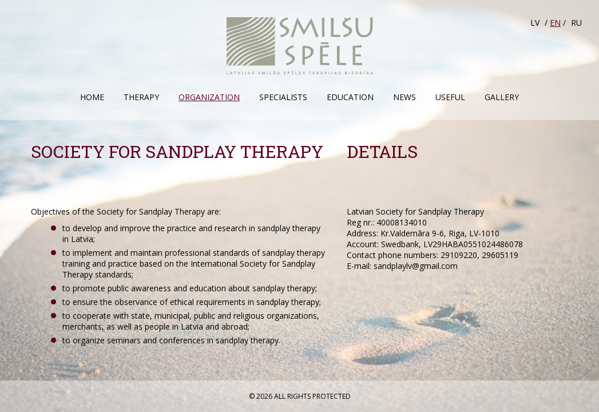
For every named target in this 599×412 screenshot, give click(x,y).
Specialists (283, 97)
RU (576, 22)
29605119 (500, 254)
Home (92, 97)
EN (555, 22)
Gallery (502, 97)
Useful (450, 97)
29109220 (459, 254)
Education (350, 97)
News (404, 97)
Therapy (141, 97)
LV (535, 22)
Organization (209, 97)
